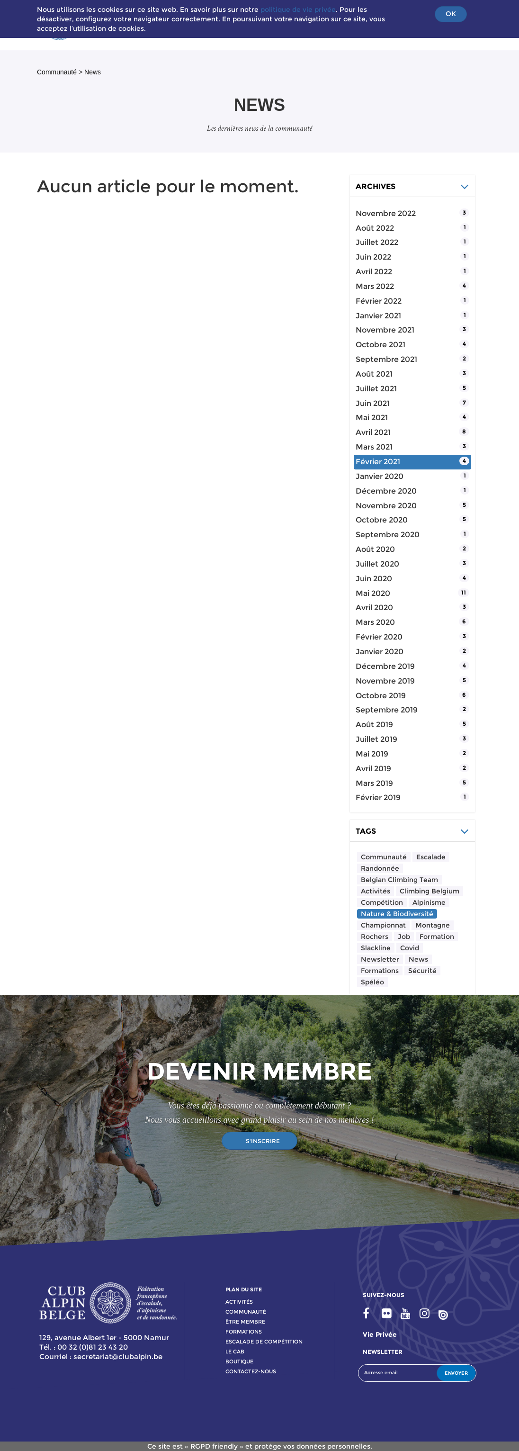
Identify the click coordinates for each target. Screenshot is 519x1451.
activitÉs (239, 1301)
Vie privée (380, 1334)
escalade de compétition (264, 1341)
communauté (245, 1311)
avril (374, 271)
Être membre (245, 1321)
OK (451, 13)
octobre (380, 344)
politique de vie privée (298, 9)
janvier (378, 315)
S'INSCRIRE (263, 1141)
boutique (239, 1361)
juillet (377, 242)
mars (375, 286)
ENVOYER (456, 1373)
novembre (386, 213)
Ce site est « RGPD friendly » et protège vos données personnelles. (259, 1446)
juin (373, 256)
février (379, 301)
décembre (386, 491)
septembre (386, 359)
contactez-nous (250, 1371)
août (375, 228)
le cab (234, 1351)
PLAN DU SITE (243, 1289)
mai (372, 417)
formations (243, 1331)
